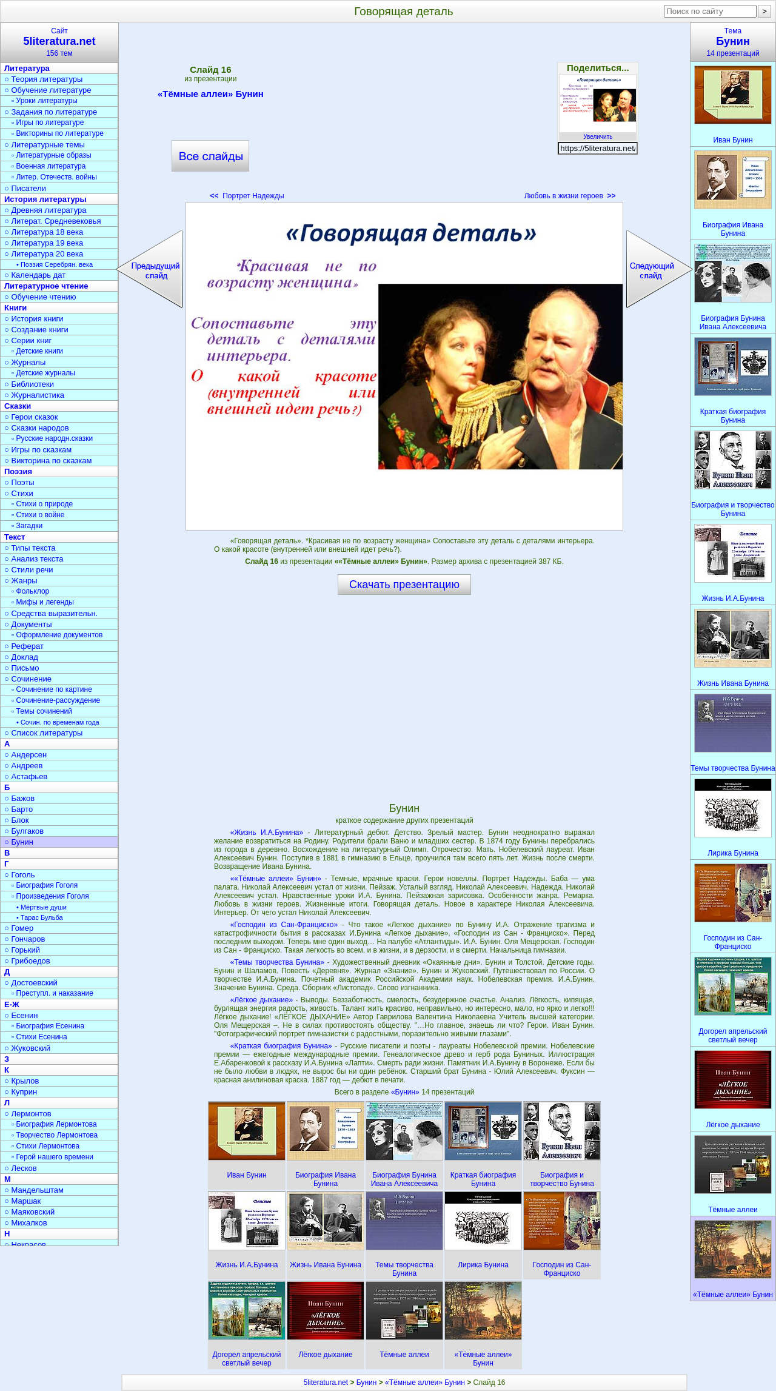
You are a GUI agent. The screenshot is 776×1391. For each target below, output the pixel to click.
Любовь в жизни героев (570, 196)
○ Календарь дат (34, 275)
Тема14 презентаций (733, 42)
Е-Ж (11, 1004)
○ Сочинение (28, 678)
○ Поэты (19, 482)
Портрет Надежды (247, 196)
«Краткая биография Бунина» (281, 1046)
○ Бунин (18, 841)
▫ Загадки (27, 525)
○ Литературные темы (44, 144)
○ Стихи (18, 493)
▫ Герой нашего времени (52, 1157)
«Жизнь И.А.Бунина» (266, 832)
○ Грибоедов (27, 960)
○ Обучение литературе (48, 90)
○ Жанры (21, 580)
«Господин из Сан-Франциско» (284, 924)
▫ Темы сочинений (42, 711)
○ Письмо (21, 667)
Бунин (366, 1382)
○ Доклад (21, 657)
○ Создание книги (36, 329)
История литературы (45, 199)
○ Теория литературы (43, 79)
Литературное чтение (46, 285)
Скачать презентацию (404, 584)
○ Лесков (20, 1168)
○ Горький (22, 949)
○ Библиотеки (29, 384)
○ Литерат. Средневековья (52, 221)
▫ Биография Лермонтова (54, 1124)
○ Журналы (24, 362)
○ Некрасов (25, 1244)
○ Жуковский (27, 1048)
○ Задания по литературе (50, 111)
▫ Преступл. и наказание (52, 993)
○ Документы (28, 624)
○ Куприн (20, 1091)
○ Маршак (22, 1200)
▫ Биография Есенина (48, 1026)
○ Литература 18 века (43, 231)
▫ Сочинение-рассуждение (56, 700)
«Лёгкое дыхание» (261, 1000)
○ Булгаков (24, 831)
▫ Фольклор (30, 591)
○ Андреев (23, 765)
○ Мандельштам (34, 1190)
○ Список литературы (43, 732)
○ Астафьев (25, 776)
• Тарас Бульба (39, 917)
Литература (27, 68)
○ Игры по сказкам (38, 449)
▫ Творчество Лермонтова (55, 1135)
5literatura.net (326, 1382)
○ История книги (34, 318)
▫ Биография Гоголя (45, 885)
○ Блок (16, 820)
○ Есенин (21, 1015)
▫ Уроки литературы (45, 100)
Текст (14, 536)
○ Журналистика (34, 395)
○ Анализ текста (33, 558)
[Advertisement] (404, 115)
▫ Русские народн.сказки (52, 438)
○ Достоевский (31, 982)
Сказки (17, 406)
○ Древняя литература (45, 210)
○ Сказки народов (36, 427)
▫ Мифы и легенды (43, 602)
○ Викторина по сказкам (48, 460)
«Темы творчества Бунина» (277, 962)
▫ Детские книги (37, 351)
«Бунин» (406, 1092)
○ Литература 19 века (43, 242)
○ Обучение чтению (40, 296)
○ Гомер (18, 928)
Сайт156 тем (59, 42)
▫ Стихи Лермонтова (45, 1146)
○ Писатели (25, 188)
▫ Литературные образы (52, 155)
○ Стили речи (28, 569)
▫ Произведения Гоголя (50, 896)
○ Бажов (19, 798)
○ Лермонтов (28, 1113)
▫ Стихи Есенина (39, 1037)
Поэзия (18, 471)
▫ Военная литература (48, 166)
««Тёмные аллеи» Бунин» (275, 878)
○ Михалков (25, 1222)
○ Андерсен (25, 754)
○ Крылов (21, 1080)
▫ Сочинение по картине (52, 689)
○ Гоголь (19, 874)
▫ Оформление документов (57, 635)
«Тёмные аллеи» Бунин (211, 96)
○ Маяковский (29, 1211)
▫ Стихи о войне (38, 515)
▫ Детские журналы (43, 373)
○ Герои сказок (31, 416)
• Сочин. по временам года (57, 722)
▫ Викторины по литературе (58, 133)
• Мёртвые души (41, 907)
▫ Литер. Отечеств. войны (54, 177)
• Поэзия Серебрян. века (54, 264)
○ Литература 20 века (43, 253)
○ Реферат (24, 646)
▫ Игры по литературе (48, 122)
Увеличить (598, 133)
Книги (15, 307)
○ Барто (18, 809)
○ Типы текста (30, 547)
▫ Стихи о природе (42, 504)
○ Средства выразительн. (51, 613)
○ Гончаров (24, 939)
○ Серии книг (28, 340)
